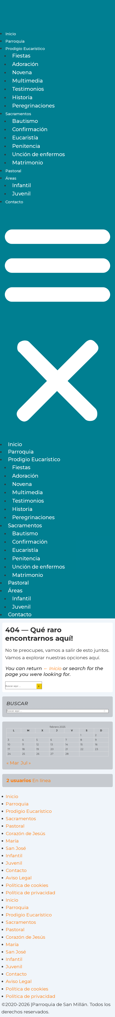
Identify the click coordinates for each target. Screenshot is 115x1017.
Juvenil (21, 193)
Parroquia (15, 41)
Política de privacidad (30, 892)
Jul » (26, 763)
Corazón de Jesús (25, 833)
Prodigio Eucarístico (25, 48)
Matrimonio (27, 162)
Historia (22, 97)
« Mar (12, 763)
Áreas (10, 178)
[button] (57, 323)
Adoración (25, 64)
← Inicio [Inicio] (52, 668)
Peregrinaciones (33, 106)
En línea (28, 780)
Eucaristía (25, 137)
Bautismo (25, 121)
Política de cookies (27, 885)
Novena (22, 72)
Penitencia (26, 146)
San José (16, 848)
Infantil (21, 185)
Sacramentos (18, 113)
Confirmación (29, 129)
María (12, 841)
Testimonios (28, 89)
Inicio (10, 33)
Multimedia (27, 81)
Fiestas (21, 56)
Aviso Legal (19, 878)
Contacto (14, 202)
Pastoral (13, 170)
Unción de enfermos (38, 154)
